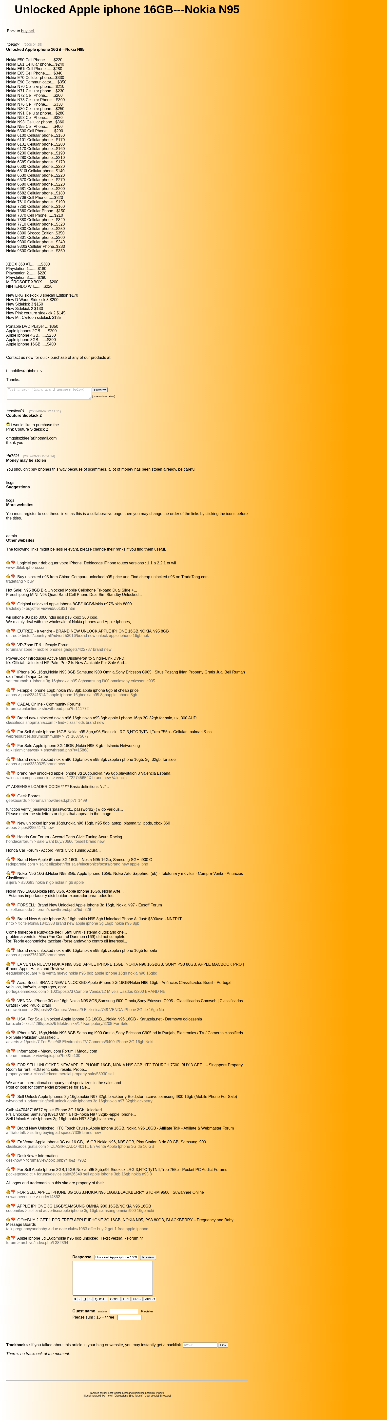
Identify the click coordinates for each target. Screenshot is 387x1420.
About (160, 1402)
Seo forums (136, 1404)
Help (136, 1402)
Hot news (107, 1404)
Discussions (121, 1404)
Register (147, 1320)
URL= (137, 1308)
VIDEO (150, 1308)
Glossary (127, 1402)
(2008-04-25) (33, 44)
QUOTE (101, 1308)
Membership (148, 1402)
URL (126, 1308)
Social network (92, 1404)
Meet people (151, 1404)
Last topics (114, 1402)
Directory (165, 1404)
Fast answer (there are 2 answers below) (54, 394)
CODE (114, 1308)
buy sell (28, 31)
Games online (98, 1402)
